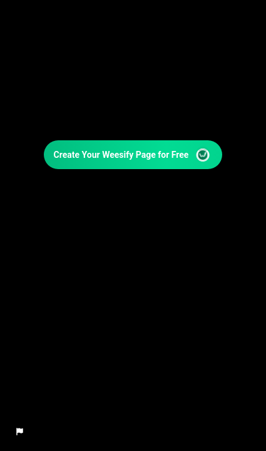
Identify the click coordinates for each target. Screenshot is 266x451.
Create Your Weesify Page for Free (133, 155)
